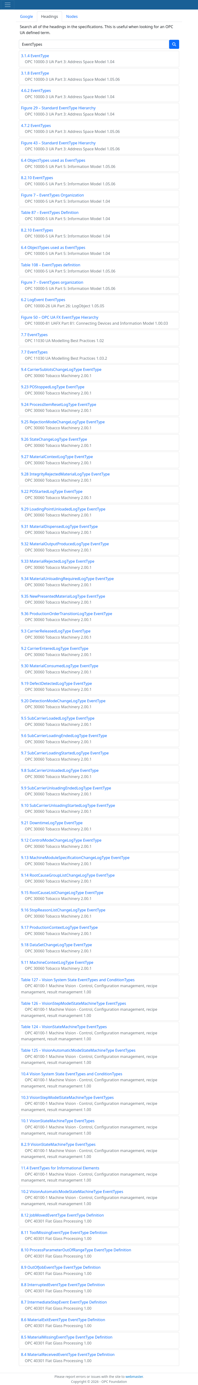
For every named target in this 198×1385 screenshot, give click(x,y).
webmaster (134, 1376)
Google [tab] (26, 16)
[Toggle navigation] (7, 5)
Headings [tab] (49, 16)
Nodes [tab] (72, 16)
